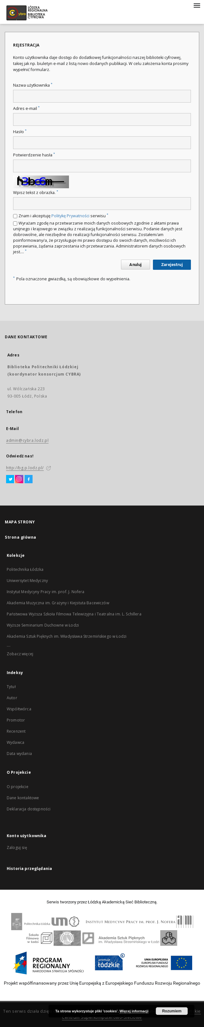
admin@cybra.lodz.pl (27, 440)
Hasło (19, 131)
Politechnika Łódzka (25, 569)
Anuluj (135, 264)
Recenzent (16, 731)
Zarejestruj (172, 264)
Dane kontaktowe (23, 798)
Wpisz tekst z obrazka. (35, 192)
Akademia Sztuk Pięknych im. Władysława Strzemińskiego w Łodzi (66, 636)
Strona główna (20, 537)
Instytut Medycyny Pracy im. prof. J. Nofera (45, 591)
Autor (12, 697)
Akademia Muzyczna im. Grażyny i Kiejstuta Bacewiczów (58, 603)
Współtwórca (19, 709)
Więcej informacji (134, 1011)
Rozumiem (172, 1011)
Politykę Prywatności (70, 216)
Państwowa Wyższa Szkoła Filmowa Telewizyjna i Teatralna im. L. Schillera (74, 614)
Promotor (16, 720)
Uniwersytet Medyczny (27, 580)
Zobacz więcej (20, 654)
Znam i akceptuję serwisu (63, 216)
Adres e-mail (26, 108)
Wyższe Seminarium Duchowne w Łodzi (43, 625)
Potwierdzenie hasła (34, 155)
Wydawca (15, 742)
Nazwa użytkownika (32, 85)
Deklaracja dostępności (28, 809)
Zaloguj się (17, 847)
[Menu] (196, 5)
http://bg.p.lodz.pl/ (25, 467)
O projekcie (17, 786)
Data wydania (19, 753)
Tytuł (11, 686)
